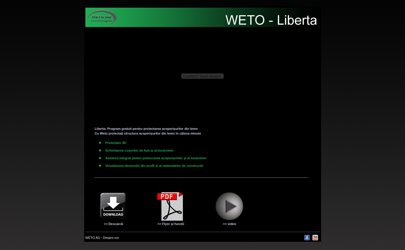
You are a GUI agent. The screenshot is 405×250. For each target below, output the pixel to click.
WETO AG (93, 237)
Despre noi (111, 237)
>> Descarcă (113, 224)
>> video (229, 224)
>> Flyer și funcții (170, 224)
